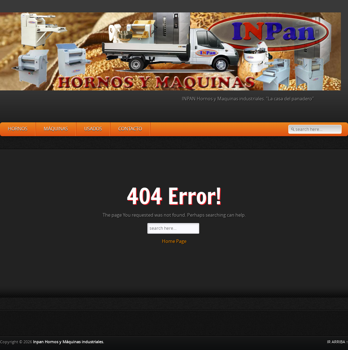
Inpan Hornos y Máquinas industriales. (68, 342)
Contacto (130, 129)
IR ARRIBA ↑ (337, 342)
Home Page (174, 241)
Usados (93, 129)
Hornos (17, 129)
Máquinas (56, 129)
